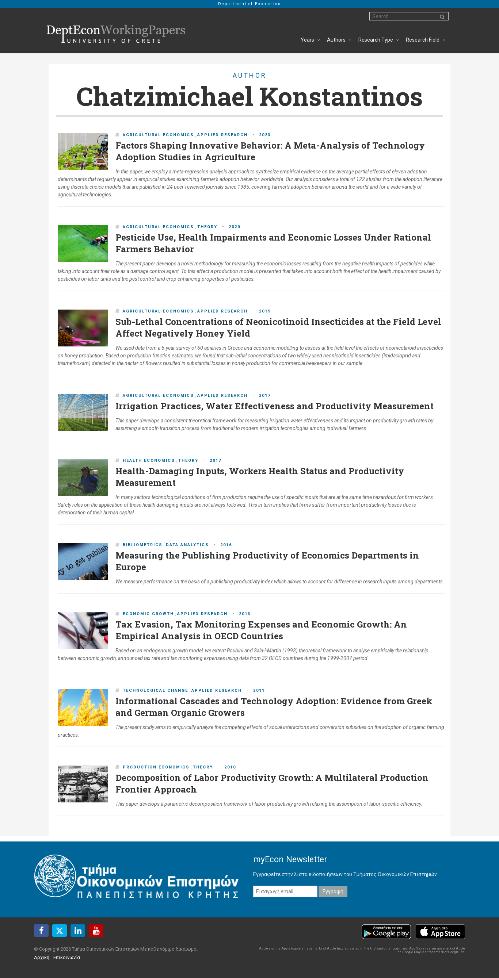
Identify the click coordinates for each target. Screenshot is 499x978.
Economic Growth (148, 613)
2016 (226, 544)
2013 (245, 613)
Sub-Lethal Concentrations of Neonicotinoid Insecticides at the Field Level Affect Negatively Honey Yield (278, 327)
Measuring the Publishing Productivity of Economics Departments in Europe (267, 561)
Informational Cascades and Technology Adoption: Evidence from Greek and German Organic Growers (273, 706)
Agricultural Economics (158, 135)
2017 (265, 395)
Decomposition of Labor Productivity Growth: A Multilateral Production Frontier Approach (271, 783)
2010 (230, 767)
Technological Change (155, 690)
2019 (265, 311)
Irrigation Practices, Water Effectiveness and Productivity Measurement (274, 406)
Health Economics (149, 460)
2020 (234, 227)
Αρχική (41, 957)
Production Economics (156, 767)
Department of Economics (249, 3)
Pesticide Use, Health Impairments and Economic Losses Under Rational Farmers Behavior (273, 243)
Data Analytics (187, 544)
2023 (265, 135)
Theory (207, 227)
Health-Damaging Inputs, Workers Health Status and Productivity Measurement (259, 476)
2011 (259, 690)
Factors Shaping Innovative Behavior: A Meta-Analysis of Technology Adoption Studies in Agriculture (270, 151)
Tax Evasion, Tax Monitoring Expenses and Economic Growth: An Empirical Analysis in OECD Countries (261, 630)
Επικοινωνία (66, 957)
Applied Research (222, 135)
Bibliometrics (143, 544)
